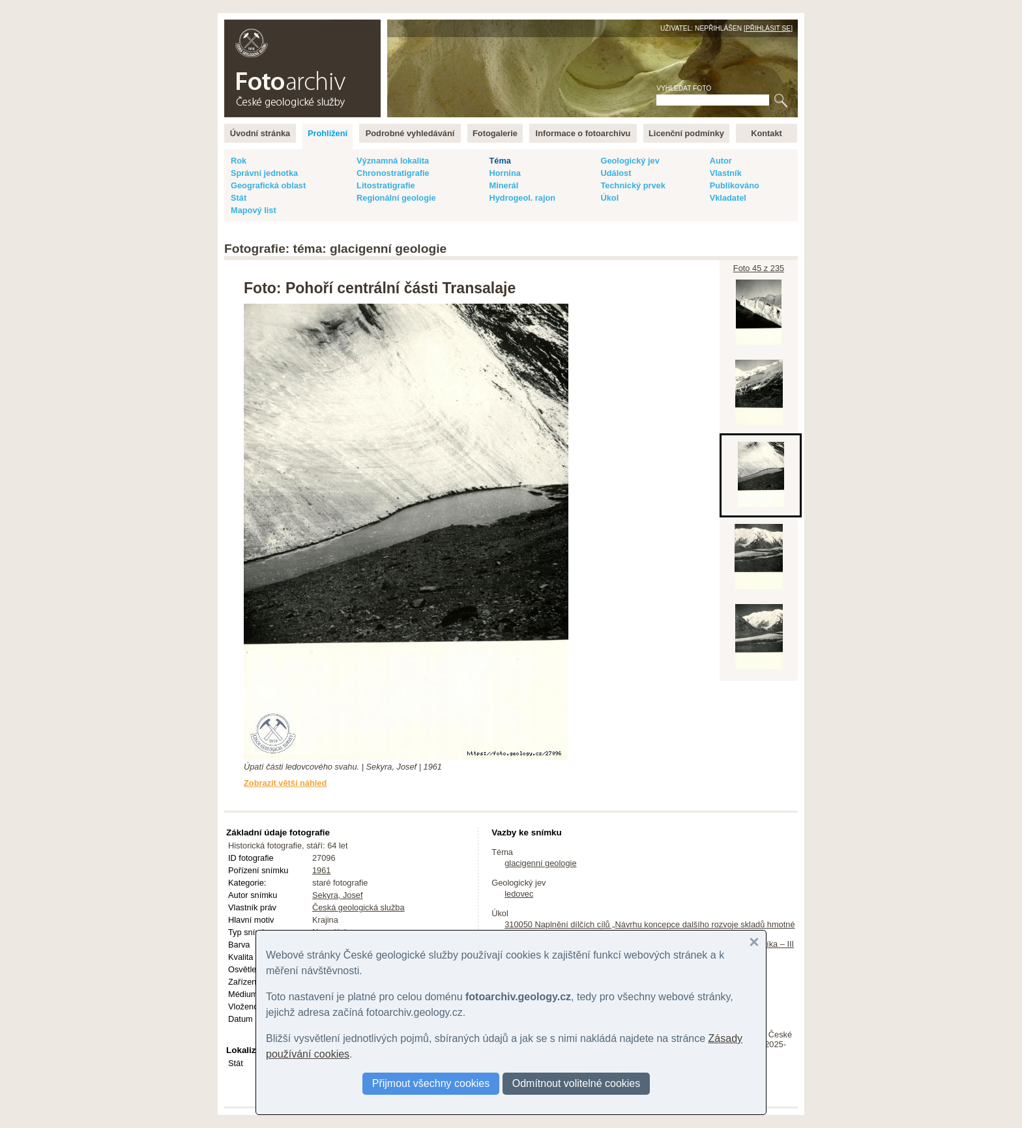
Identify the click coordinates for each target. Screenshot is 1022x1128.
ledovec (518, 894)
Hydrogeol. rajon (522, 198)
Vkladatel (728, 198)
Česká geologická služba (358, 907)
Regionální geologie (396, 198)
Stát (238, 198)
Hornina (504, 173)
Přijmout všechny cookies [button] (431, 1083)
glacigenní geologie (540, 863)
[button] (754, 942)
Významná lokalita (393, 161)
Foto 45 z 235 (758, 268)
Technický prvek (632, 185)
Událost (615, 173)
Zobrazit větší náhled (285, 783)
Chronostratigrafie (393, 173)
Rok (238, 161)
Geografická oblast (268, 185)
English (365, 26)
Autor (721, 161)
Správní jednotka (264, 173)
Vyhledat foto (683, 88)
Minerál (503, 185)
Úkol (609, 198)
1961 (321, 870)
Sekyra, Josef (337, 895)
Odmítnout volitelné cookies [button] (576, 1083)
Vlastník (726, 173)
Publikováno (734, 185)
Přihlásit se (768, 28)
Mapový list (253, 210)
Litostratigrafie (386, 185)
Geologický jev (629, 161)
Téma (499, 161)
